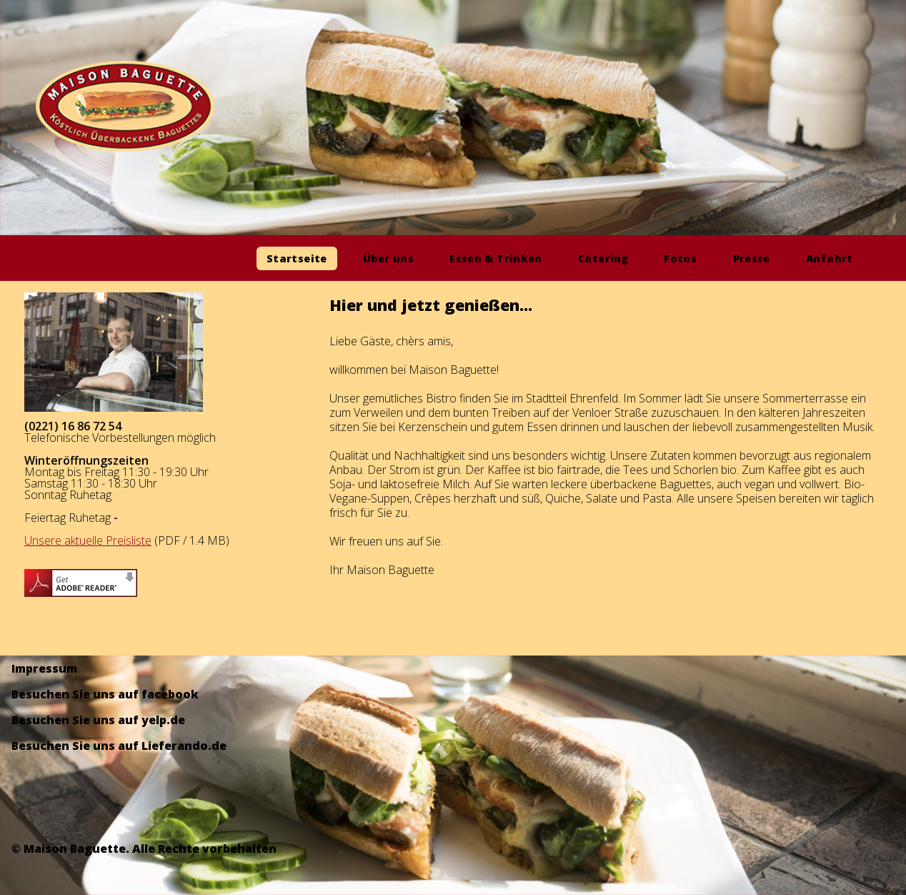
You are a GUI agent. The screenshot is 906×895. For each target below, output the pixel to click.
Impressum (44, 668)
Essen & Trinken (495, 258)
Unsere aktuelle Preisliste (87, 540)
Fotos (680, 258)
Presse (751, 258)
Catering (603, 258)
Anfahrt (829, 258)
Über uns (388, 258)
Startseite (297, 258)
